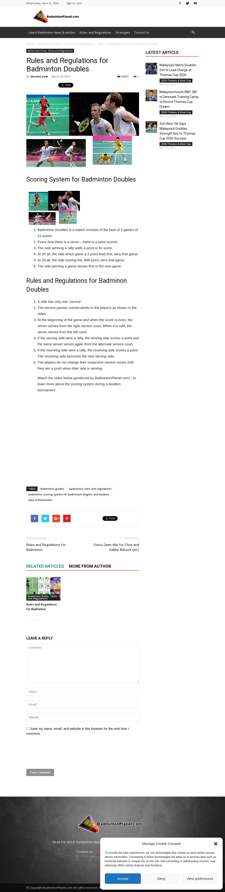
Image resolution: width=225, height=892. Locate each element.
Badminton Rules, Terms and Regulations (50, 50)
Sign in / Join (74, 3)
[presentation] (61, 752)
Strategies (123, 32)
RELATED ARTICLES (45, 566)
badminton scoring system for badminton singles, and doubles (68, 494)
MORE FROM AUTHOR (90, 566)
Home (30, 44)
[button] (215, 843)
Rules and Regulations (95, 32)
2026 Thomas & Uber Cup (176, 80)
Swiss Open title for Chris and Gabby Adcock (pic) (116, 547)
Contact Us (141, 32)
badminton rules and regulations (90, 488)
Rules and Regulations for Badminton (46, 547)
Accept (123, 879)
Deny (161, 879)
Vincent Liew (39, 76)
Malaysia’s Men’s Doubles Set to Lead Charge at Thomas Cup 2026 (178, 70)
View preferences (200, 879)
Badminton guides (52, 488)
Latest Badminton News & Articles (51, 32)
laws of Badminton (40, 500)
